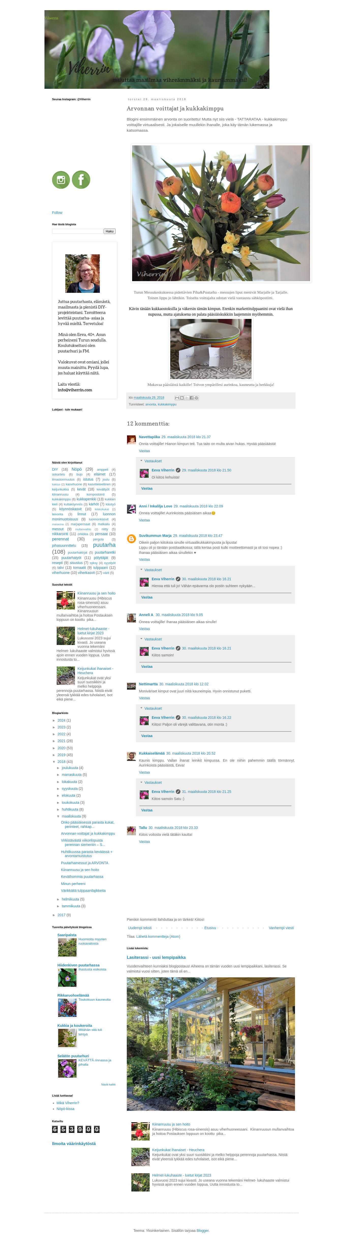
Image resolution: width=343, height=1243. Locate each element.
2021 (62, 741)
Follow (57, 213)
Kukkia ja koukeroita (74, 1026)
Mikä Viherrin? (68, 1103)
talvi (60, 568)
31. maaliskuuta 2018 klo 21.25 (206, 792)
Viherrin (51, 18)
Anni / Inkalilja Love (155, 506)
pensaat (101, 534)
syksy (94, 563)
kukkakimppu (167, 404)
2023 (62, 727)
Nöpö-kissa (65, 1109)
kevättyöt (103, 489)
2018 (62, 762)
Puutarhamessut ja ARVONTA (84, 863)
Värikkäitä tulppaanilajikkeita (83, 891)
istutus (88, 479)
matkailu (104, 524)
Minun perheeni (73, 884)
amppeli (102, 469)
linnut (81, 514)
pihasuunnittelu (64, 545)
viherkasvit (86, 573)
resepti (57, 563)
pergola (98, 539)
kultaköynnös (73, 504)
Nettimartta (148, 684)
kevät (81, 489)
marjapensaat (80, 524)
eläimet (99, 474)
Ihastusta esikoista (92, 969)
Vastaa (144, 451)
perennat (60, 539)
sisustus (76, 563)
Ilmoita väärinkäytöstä (74, 1143)
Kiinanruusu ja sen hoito (171, 1124)
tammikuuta (71, 906)
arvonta (150, 404)
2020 (62, 748)
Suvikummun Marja (155, 536)
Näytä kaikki (108, 1084)
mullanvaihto (83, 529)
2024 (62, 720)
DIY (55, 469)
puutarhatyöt (71, 558)
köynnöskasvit (70, 509)
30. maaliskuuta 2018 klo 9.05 (179, 615)
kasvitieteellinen (99, 484)
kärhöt (94, 504)
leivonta (57, 514)
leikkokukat (102, 509)
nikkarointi (60, 534)
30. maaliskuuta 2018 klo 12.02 (184, 684)
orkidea (83, 534)
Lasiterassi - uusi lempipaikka (156, 957)
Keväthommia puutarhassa (82, 877)
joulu (106, 479)
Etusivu (210, 928)
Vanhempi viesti (281, 928)
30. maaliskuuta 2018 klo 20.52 (190, 753)
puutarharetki (105, 552)
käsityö (111, 504)
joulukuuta (70, 768)
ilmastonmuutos (63, 479)
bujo (79, 474)
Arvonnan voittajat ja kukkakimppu (88, 833)
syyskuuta (70, 789)
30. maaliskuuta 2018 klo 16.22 (206, 718)
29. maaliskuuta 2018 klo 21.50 (206, 470)
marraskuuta (72, 775)
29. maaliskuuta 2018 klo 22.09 (198, 506)
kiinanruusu (60, 494)
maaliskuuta (72, 816)
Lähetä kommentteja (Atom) (158, 936)
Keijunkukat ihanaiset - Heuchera (178, 1150)
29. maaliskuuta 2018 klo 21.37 (186, 437)
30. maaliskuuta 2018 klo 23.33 (173, 828)
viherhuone (61, 573)
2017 (62, 915)
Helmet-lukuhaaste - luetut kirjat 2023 (181, 1175)
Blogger (203, 1231)
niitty (105, 529)
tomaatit (79, 568)
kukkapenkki (86, 499)
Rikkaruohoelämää (73, 995)
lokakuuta (70, 782)
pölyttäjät (101, 558)
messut (58, 529)
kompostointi (96, 494)
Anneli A (146, 615)
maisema (58, 524)
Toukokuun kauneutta (95, 999)
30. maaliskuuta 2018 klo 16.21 (206, 579)
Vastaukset (153, 461)
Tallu (143, 828)
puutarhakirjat (77, 552)
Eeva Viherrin (163, 470)
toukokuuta (71, 803)
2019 (62, 755)
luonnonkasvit (98, 519)
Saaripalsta (66, 935)
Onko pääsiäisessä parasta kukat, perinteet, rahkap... (87, 824)
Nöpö (77, 469)
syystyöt (110, 563)
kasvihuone (74, 484)
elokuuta (69, 795)
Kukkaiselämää (152, 753)
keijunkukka (60, 489)
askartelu (58, 474)
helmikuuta (71, 899)
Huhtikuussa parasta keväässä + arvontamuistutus (87, 854)
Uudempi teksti (140, 928)
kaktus (56, 484)
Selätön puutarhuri (73, 1056)
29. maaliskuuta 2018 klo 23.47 (197, 536)
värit (106, 573)
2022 (62, 734)
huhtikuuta (70, 809)
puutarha (104, 545)
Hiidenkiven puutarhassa (78, 965)
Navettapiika (149, 437)
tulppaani (100, 568)
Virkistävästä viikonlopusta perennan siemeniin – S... (83, 842)
